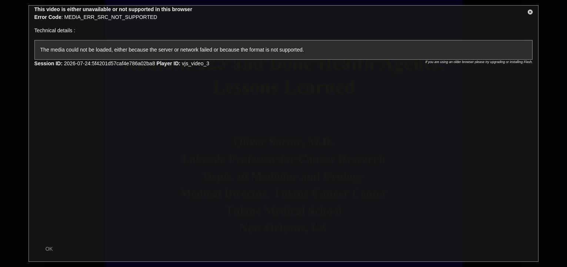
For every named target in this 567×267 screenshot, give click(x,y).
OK (49, 249)
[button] (530, 13)
